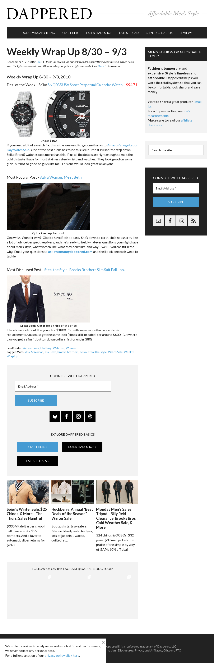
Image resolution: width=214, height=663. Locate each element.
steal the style (97, 352)
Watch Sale (115, 352)
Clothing (46, 348)
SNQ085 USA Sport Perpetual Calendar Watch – (92, 84)
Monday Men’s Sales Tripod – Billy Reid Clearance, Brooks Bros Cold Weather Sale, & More (116, 518)
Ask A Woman (34, 352)
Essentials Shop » (82, 446)
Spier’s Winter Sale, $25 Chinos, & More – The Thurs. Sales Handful (27, 514)
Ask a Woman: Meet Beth (61, 177)
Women (71, 348)
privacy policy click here (62, 655)
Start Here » (37, 446)
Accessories (31, 348)
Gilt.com (168, 650)
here (101, 66)
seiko (83, 352)
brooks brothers (68, 352)
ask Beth (50, 352)
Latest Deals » (37, 461)
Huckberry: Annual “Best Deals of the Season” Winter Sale (72, 514)
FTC (178, 650)
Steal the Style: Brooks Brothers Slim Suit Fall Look (85, 269)
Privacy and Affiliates (148, 650)
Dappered (107, 13)
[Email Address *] (63, 386)
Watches (59, 348)
